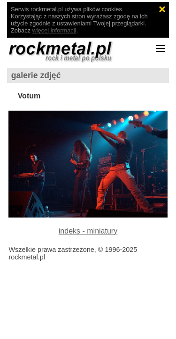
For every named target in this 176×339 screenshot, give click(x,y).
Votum (29, 96)
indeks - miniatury (88, 231)
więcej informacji (54, 30)
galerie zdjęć (36, 75)
